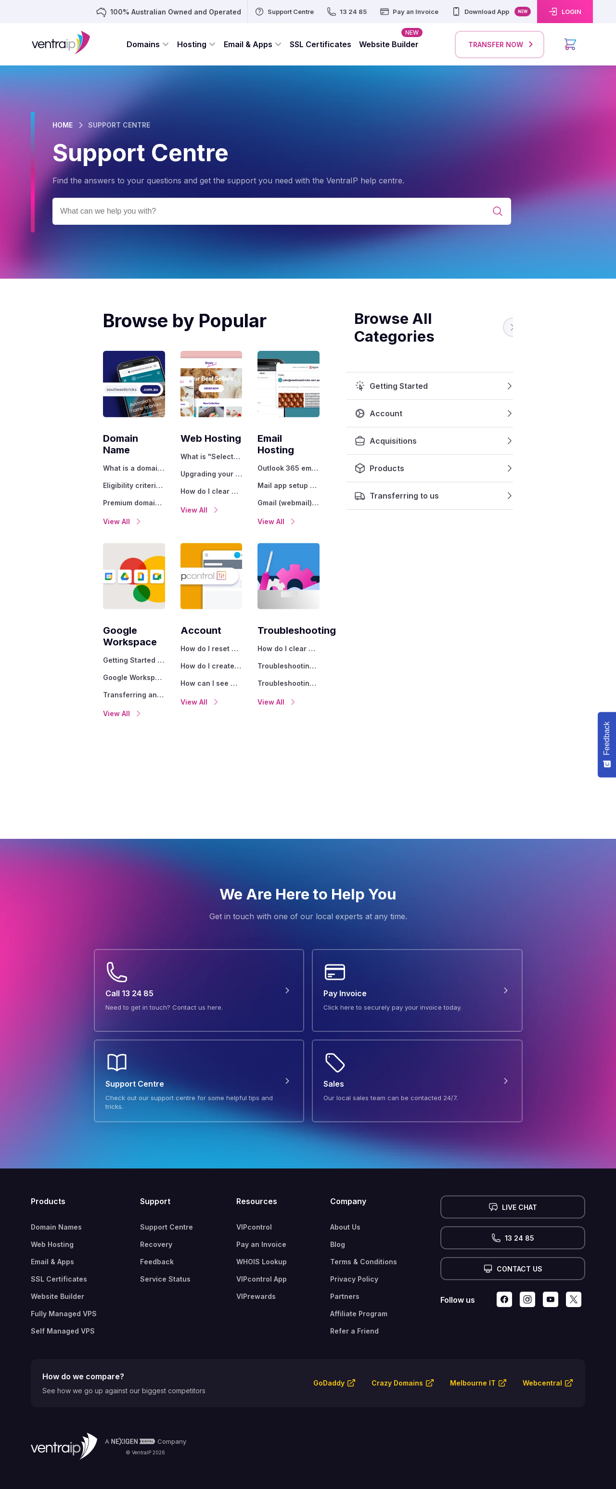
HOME (62, 125)
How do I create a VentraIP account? (206, 654)
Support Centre (166, 1204)
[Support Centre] (284, 11)
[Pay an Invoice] (409, 11)
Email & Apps (52, 1238)
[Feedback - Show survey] (607, 744)
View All (51, 510)
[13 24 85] (346, 11)
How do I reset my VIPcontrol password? (206, 637)
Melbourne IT (473, 1360)
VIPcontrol (254, 1204)
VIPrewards (256, 1273)
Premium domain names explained (84, 491)
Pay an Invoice (261, 1221)
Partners (344, 1273)
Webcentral (542, 1360)
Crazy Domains (397, 1360)
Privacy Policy (354, 1256)
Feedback (157, 1238)
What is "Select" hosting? (197, 456)
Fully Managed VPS (64, 1290)
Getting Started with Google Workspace (84, 637)
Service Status (165, 1256)
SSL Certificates (59, 1256)
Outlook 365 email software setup (329, 456)
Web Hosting (52, 1221)
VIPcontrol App (261, 1256)
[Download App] (491, 11)
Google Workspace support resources (84, 654)
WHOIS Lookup (261, 1238)
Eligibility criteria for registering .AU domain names (84, 474)
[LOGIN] (565, 11)
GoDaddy (329, 1360)
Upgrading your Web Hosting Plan (206, 474)
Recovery (156, 1221)
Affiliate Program (358, 1290)
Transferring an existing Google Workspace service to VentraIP (84, 671)
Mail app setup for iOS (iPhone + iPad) (329, 474)
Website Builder (57, 1273)
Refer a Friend (354, 1308)
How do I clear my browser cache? (206, 491)
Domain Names (56, 1204)
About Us (345, 1204)
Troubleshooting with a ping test (329, 671)
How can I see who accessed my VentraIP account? (206, 671)
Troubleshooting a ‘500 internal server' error (329, 654)
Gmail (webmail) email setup (324, 491)
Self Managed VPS (63, 1308)
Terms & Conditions (363, 1238)
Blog (337, 1221)
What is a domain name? (72, 456)
